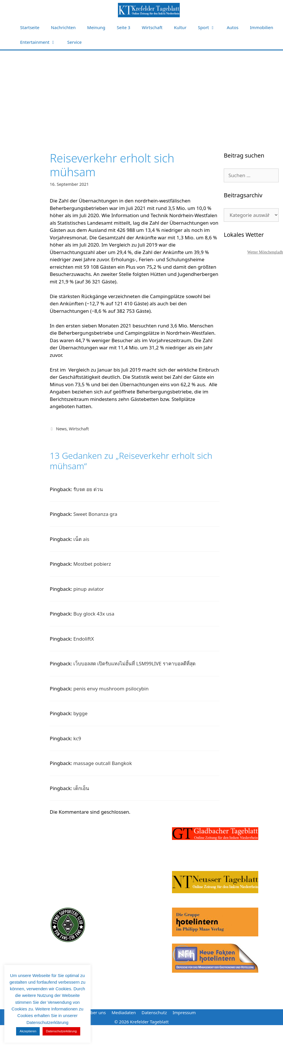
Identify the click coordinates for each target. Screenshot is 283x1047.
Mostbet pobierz (92, 564)
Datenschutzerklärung (61, 1031)
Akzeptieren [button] (28, 1031)
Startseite (29, 27)
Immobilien (261, 27)
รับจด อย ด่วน (88, 489)
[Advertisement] (141, 93)
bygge (80, 713)
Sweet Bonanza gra (95, 514)
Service (74, 42)
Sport (209, 27)
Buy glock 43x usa (93, 613)
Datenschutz (154, 1012)
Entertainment (41, 42)
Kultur (180, 27)
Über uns (96, 1012)
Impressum (184, 1012)
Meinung (96, 27)
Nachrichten (63, 27)
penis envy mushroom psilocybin (111, 688)
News (61, 428)
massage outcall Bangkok (102, 763)
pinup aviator (88, 589)
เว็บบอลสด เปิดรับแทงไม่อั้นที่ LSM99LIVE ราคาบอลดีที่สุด (134, 663)
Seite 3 (123, 27)
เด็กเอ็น (81, 788)
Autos (233, 27)
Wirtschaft (152, 27)
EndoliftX (83, 638)
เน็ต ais (81, 539)
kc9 (77, 738)
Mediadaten (124, 1012)
